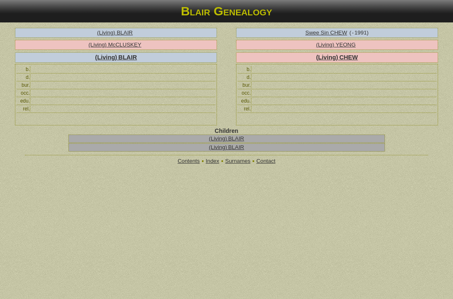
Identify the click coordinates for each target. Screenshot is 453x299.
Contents (189, 161)
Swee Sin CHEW (326, 32)
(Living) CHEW (337, 57)
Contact (265, 161)
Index (212, 161)
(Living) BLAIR (115, 32)
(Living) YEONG (336, 45)
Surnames (238, 161)
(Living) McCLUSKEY (114, 45)
